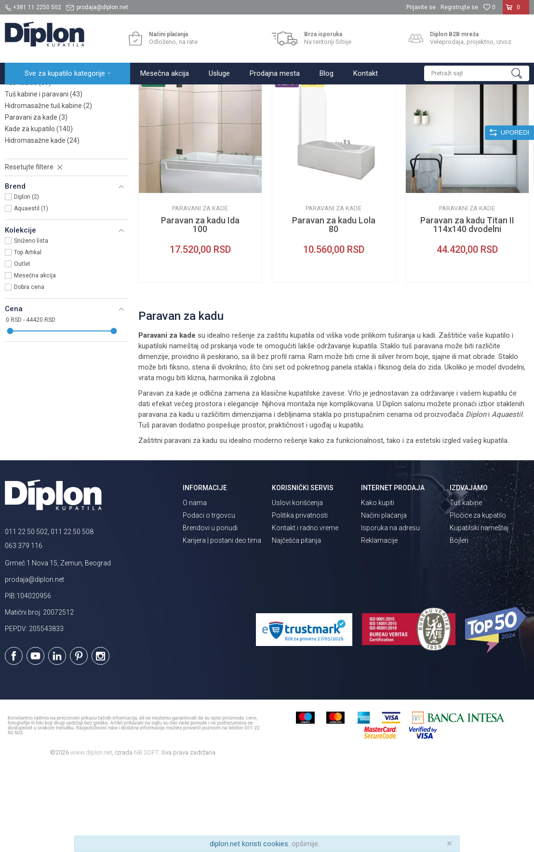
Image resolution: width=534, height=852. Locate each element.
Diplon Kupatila (26, 94)
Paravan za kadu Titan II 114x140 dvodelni (467, 309)
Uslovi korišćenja (297, 587)
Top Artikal (27, 336)
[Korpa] (516, 11)
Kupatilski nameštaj (479, 612)
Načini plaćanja (384, 600)
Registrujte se (459, 7)
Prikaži (426, 114)
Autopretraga (295, 114)
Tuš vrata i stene (37, 155)
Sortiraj (336, 114)
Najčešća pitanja (296, 625)
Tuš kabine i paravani (43, 178)
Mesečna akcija (35, 360)
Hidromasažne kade (42, 225)
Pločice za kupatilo (478, 600)
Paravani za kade (36, 202)
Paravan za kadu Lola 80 (333, 309)
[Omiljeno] (489, 7)
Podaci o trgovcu (209, 600)
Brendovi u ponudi (210, 612)
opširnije (305, 843)
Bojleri (459, 625)
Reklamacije (379, 625)
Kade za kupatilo (39, 213)
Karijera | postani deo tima (222, 625)
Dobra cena (29, 371)
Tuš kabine (466, 587)
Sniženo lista (31, 325)
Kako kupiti (377, 587)
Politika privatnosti (300, 600)
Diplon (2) (26, 281)
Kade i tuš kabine (128, 94)
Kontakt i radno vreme (305, 612)
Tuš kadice (28, 167)
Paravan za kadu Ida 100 (200, 309)
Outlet (22, 348)
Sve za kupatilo (75, 94)
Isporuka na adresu (390, 612)
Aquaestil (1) (31, 292)
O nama (195, 587)
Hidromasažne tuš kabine (48, 190)
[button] (476, 73)
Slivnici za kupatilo (39, 144)
